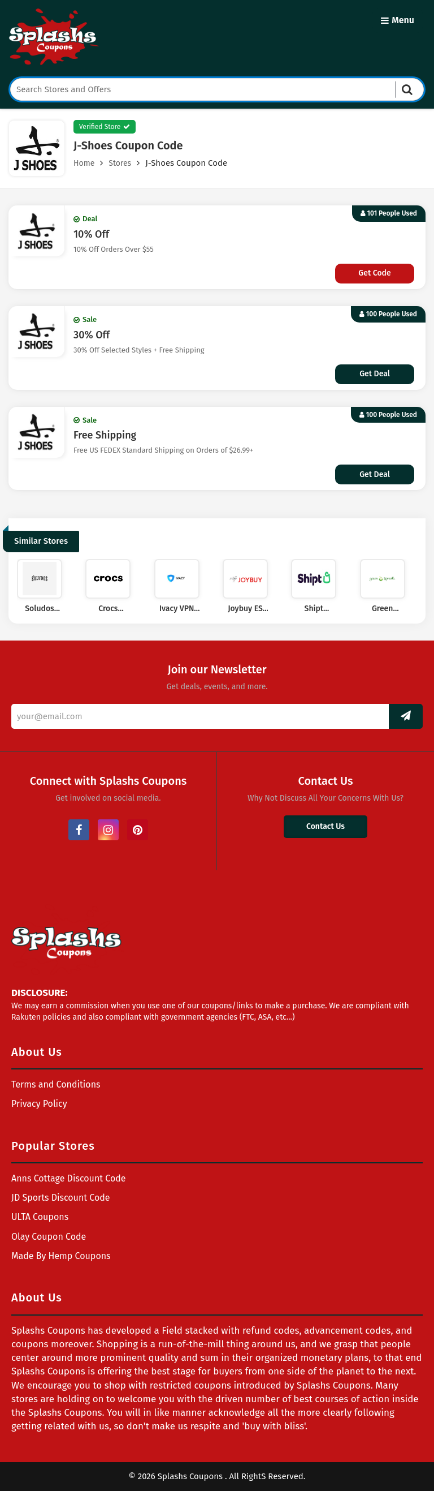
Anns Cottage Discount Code (68, 1178)
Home (83, 163)
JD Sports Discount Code (60, 1197)
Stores (119, 163)
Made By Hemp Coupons (61, 1256)
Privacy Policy (39, 1103)
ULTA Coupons (39, 1216)
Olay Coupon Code (48, 1236)
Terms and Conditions (56, 1084)
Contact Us (325, 826)
